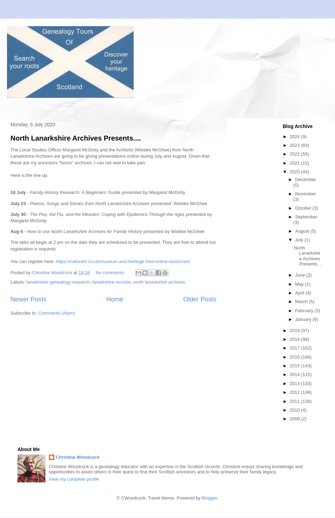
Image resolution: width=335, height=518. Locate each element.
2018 (295, 339)
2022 (295, 154)
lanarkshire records (111, 282)
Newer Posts (28, 299)
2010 (295, 410)
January (304, 319)
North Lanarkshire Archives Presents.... (75, 138)
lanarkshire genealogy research (58, 282)
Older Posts (199, 299)
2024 (295, 136)
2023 (295, 145)
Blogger (209, 498)
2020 (295, 171)
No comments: (111, 272)
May (300, 284)
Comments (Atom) (56, 313)
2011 (295, 401)
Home (115, 299)
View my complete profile (74, 479)
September (306, 216)
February (305, 310)
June (300, 275)
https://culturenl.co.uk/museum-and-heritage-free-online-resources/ (123, 261)
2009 (295, 418)
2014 (295, 374)
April (300, 292)
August (303, 231)
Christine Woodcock (77, 457)
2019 (295, 330)
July (300, 239)
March (302, 301)
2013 (295, 383)
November (305, 193)
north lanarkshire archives (159, 282)
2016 (295, 357)
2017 (295, 348)
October (304, 208)
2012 (295, 392)
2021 (295, 163)
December (305, 179)
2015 (295, 365)
